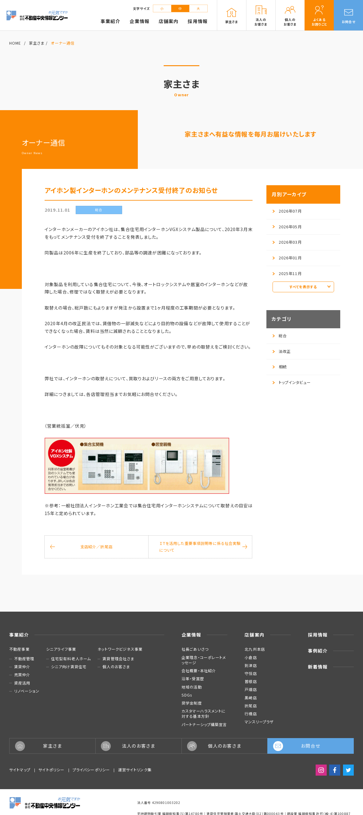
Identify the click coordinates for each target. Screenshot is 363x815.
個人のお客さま (116, 666)
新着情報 (318, 666)
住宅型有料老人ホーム (71, 658)
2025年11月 (287, 273)
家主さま (37, 43)
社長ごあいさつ (195, 649)
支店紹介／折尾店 (81, 546)
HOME (15, 43)
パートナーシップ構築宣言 (204, 724)
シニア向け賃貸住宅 (68, 666)
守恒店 (251, 673)
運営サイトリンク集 (135, 770)
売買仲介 (22, 674)
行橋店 (251, 714)
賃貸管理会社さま (118, 658)
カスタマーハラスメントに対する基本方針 (204, 713)
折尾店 (251, 706)
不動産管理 (24, 658)
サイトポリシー (51, 770)
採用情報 (318, 634)
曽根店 (251, 681)
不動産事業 (19, 649)
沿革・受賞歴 (193, 678)
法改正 (282, 351)
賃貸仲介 (22, 666)
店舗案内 (255, 634)
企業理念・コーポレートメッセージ (204, 660)
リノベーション (26, 691)
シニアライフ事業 (61, 649)
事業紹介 (19, 634)
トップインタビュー (292, 382)
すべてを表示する (310, 286)
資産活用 (22, 683)
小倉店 (251, 657)
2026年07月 (287, 211)
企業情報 (191, 634)
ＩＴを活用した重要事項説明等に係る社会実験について (203, 547)
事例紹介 (318, 650)
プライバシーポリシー (91, 770)
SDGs (187, 695)
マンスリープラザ (259, 722)
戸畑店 (251, 689)
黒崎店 (251, 698)
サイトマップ (19, 770)
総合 (280, 335)
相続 (280, 367)
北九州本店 (255, 649)
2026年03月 (287, 242)
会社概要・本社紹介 (199, 670)
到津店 (251, 665)
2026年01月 (287, 258)
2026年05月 (287, 227)
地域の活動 (192, 687)
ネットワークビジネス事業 (120, 649)
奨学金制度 (192, 703)
